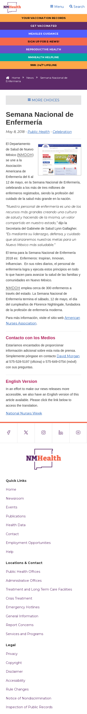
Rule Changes (17, 689)
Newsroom (15, 498)
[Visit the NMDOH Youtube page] (78, 433)
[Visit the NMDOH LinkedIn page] (61, 433)
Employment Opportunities (28, 543)
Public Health (39, 132)
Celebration (62, 132)
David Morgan (68, 356)
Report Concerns (19, 625)
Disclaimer (14, 671)
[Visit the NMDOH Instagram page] (43, 433)
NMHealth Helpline (43, 57)
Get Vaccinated (43, 25)
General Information (22, 616)
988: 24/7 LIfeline (43, 65)
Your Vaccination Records (44, 18)
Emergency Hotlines (22, 607)
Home (16, 77)
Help (9, 552)
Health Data (16, 525)
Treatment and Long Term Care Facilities (39, 589)
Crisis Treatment (19, 598)
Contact (12, 534)
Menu (57, 7)
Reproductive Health (43, 49)
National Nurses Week (24, 413)
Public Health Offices (23, 572)
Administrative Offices (24, 581)
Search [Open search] (77, 7)
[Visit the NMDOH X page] (26, 433)
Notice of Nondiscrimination (28, 698)
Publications (16, 516)
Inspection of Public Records (29, 707)
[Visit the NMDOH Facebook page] (8, 433)
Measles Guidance (43, 33)
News (30, 77)
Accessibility (15, 680)
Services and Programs (24, 634)
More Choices (43, 100)
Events (11, 507)
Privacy (12, 654)
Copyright (14, 663)
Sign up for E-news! (43, 41)
